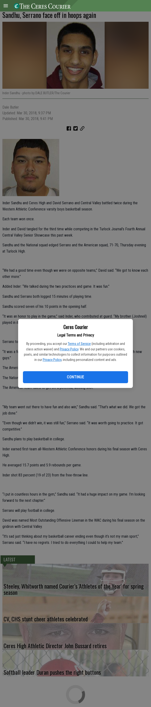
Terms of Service (79, 344)
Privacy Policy (69, 349)
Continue (75, 377)
